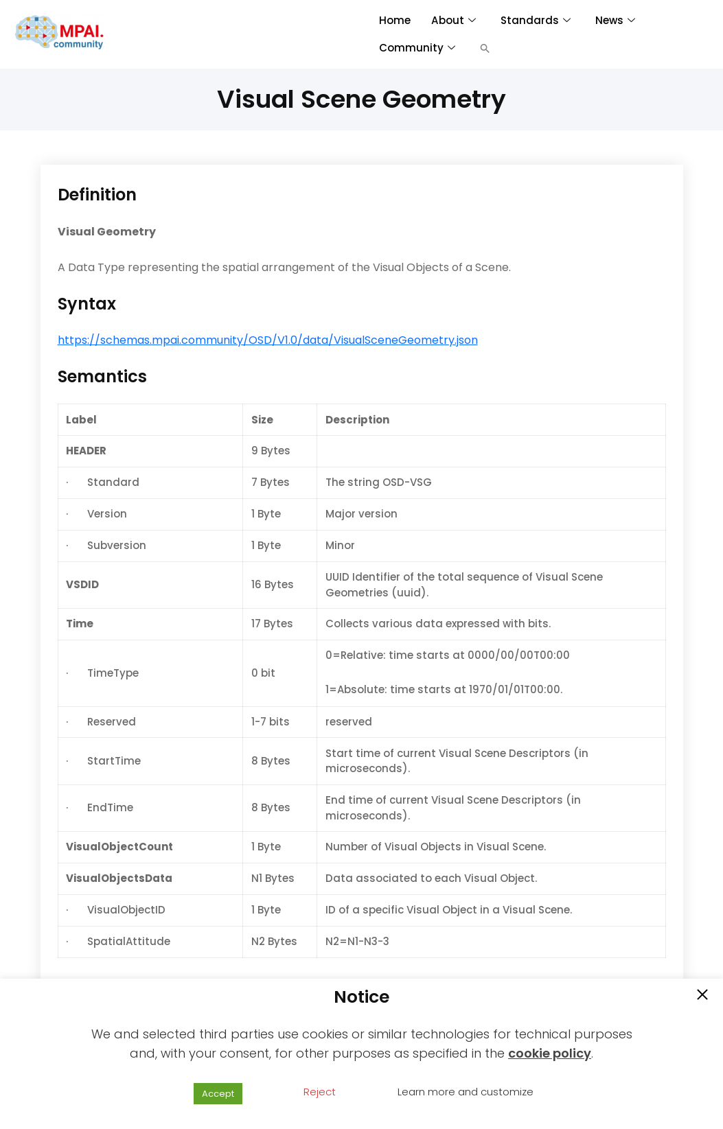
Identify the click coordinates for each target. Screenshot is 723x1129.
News (614, 20)
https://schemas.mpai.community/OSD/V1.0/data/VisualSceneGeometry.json (268, 340)
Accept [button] (218, 1093)
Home (394, 20)
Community (417, 47)
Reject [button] (319, 1091)
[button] (485, 48)
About (452, 20)
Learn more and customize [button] (465, 1091)
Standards (534, 20)
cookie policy (549, 1053)
